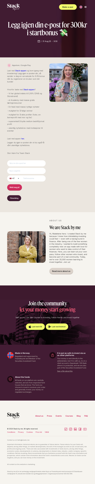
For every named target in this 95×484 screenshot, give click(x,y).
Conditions (11, 432)
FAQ (86, 416)
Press (49, 416)
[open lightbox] (65, 370)
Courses (69, 416)
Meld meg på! (15, 187)
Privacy (21, 432)
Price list (39, 432)
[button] (81, 7)
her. (23, 138)
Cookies (29, 432)
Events (59, 416)
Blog (79, 416)
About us (39, 416)
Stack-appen (21, 70)
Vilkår (47, 432)
